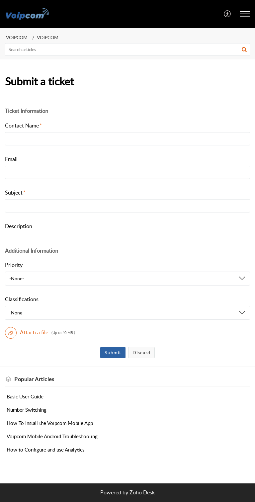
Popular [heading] (34, 379)
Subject (15, 192)
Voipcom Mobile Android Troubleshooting (52, 436)
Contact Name (23, 125)
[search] (127, 49)
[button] (227, 14)
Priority (14, 265)
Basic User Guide (25, 396)
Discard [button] (141, 352)
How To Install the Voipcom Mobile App (50, 423)
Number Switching (26, 409)
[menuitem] (227, 14)
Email (11, 159)
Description (18, 226)
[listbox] (127, 279)
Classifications (22, 299)
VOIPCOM (17, 37)
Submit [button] (113, 352)
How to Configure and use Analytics (45, 449)
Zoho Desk (142, 492)
